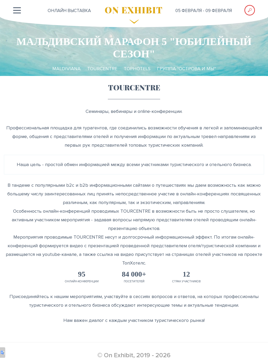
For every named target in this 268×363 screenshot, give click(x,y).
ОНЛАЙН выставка (69, 10)
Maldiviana (66, 69)
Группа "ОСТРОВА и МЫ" (186, 69)
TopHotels (137, 69)
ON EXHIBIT (134, 10)
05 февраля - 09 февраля (203, 10)
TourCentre (102, 69)
